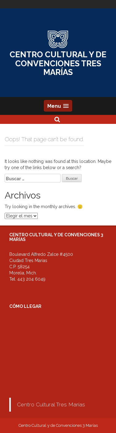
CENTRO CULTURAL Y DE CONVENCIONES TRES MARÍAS (58, 63)
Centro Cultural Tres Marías (51, 404)
